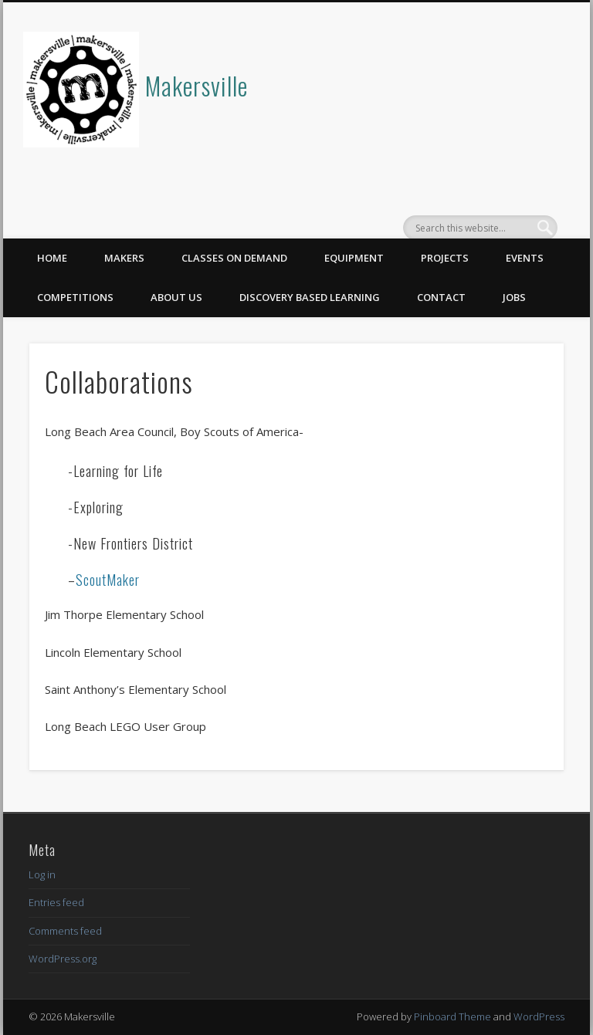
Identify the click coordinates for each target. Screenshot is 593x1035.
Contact (441, 297)
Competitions (75, 297)
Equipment (354, 258)
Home (52, 258)
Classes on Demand (234, 258)
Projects (445, 258)
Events (525, 258)
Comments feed (65, 931)
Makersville (196, 85)
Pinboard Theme (452, 1016)
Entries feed (56, 902)
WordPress (538, 1016)
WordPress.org (63, 959)
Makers (124, 258)
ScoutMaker (108, 580)
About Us (176, 297)
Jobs (514, 297)
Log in (42, 874)
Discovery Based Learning (309, 297)
